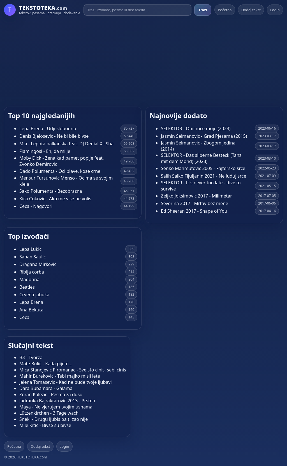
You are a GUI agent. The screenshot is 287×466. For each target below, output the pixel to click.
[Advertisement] (143, 61)
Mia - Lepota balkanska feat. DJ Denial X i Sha (66, 144)
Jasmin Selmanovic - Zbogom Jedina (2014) (198, 146)
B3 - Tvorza (31, 357)
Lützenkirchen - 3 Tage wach (48, 413)
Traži (202, 10)
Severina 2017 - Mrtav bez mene (194, 203)
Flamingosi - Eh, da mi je (44, 151)
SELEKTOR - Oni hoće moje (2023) (196, 128)
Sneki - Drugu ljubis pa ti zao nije (53, 419)
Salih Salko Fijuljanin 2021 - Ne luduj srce (203, 176)
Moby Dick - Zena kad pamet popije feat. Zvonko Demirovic (61, 161)
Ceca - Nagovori (35, 206)
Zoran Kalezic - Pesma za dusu (50, 394)
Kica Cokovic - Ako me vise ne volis (55, 199)
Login (275, 9)
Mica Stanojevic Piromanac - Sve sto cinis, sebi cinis (72, 370)
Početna (225, 9)
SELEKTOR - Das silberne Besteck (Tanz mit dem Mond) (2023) (201, 158)
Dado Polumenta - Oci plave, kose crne (59, 171)
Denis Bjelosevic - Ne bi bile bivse (54, 136)
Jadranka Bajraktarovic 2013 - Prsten (57, 401)
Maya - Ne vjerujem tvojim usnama (55, 407)
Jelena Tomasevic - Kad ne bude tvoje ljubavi (65, 382)
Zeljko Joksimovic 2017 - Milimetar (196, 196)
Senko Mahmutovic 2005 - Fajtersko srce (203, 168)
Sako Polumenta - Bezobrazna (50, 191)
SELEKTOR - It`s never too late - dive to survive (201, 186)
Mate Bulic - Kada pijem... (45, 364)
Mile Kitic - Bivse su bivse (45, 425)
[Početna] (42, 10)
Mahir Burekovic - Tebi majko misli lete (59, 376)
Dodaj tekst (251, 9)
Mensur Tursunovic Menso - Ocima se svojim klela (66, 181)
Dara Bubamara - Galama (46, 388)
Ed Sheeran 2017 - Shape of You (194, 211)
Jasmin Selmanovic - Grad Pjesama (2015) (204, 136)
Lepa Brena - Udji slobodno (47, 128)
